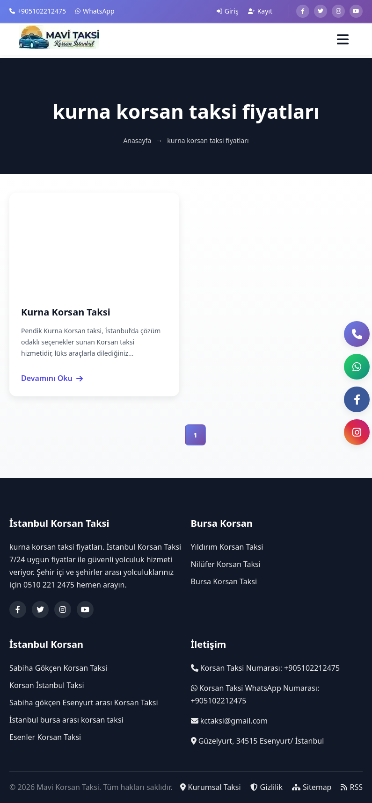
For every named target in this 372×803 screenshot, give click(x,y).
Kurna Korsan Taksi (65, 312)
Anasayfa (137, 140)
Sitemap (312, 787)
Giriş (228, 11)
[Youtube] (356, 11)
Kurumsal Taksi (210, 787)
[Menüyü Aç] (342, 40)
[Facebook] (302, 11)
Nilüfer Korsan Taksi (226, 564)
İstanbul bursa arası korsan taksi (66, 720)
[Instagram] (338, 11)
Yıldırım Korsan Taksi (227, 547)
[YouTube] (85, 609)
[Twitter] (320, 11)
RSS (352, 787)
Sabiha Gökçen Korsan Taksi (58, 668)
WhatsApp (94, 11)
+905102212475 (37, 11)
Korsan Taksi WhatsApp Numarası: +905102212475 (255, 694)
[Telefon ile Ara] (357, 334)
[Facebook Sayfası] (357, 399)
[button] (357, 367)
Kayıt (260, 11)
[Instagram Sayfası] (357, 432)
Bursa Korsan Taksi (224, 582)
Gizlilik (266, 787)
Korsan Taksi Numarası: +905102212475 (265, 668)
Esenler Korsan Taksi (45, 737)
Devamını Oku (52, 378)
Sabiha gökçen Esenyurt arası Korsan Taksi (83, 703)
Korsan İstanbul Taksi (46, 685)
